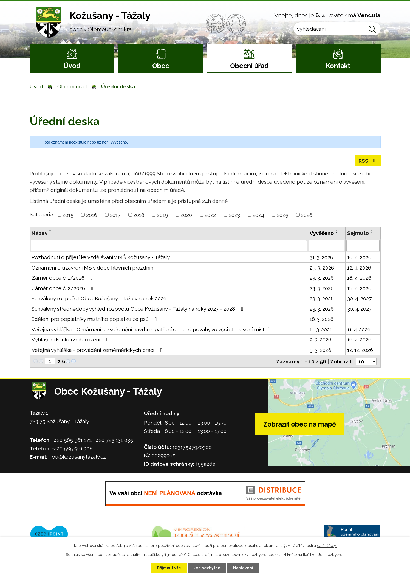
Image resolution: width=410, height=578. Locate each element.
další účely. (327, 545)
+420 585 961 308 (72, 448)
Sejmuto (358, 233)
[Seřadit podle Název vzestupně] (50, 230)
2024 (258, 215)
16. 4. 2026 (359, 257)
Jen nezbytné (207, 568)
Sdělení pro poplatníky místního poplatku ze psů (95, 319)
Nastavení (243, 568)
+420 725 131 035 (113, 440)
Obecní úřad (249, 66)
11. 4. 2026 (359, 329)
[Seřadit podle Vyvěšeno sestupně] (337, 232)
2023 (234, 215)
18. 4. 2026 (359, 278)
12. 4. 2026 (359, 268)
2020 (186, 215)
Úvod (72, 66)
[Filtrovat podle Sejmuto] (363, 245)
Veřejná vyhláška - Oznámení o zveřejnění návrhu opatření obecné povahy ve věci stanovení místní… (156, 329)
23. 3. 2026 (322, 278)
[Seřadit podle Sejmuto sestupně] (372, 232)
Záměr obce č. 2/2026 (63, 288)
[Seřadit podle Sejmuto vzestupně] (372, 230)
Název (39, 233)
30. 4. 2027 (359, 298)
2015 (68, 215)
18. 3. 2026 (321, 319)
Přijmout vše (169, 568)
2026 (306, 215)
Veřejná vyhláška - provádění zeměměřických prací (98, 350)
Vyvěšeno (322, 233)
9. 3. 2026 (320, 339)
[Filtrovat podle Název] (169, 245)
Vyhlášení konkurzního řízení (71, 339)
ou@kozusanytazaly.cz (79, 457)
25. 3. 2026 (322, 268)
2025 (282, 215)
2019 (162, 215)
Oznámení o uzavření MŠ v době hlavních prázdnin (92, 268)
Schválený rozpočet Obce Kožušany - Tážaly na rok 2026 (104, 298)
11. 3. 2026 (321, 329)
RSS (367, 161)
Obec (160, 66)
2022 (210, 215)
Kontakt (338, 66)
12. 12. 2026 (360, 350)
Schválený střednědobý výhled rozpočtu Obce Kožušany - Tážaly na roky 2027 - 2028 (138, 309)
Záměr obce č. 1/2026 (63, 278)
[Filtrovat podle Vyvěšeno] (326, 245)
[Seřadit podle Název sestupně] (50, 232)
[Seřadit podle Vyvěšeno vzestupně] (337, 230)
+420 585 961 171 (71, 440)
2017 (115, 215)
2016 (91, 215)
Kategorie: (42, 214)
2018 (138, 215)
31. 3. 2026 (321, 257)
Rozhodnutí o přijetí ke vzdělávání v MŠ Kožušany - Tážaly (106, 257)
